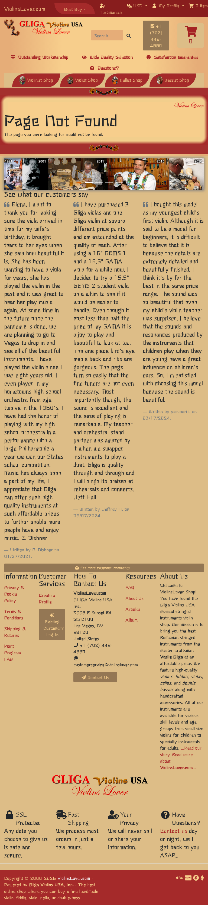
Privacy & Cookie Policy (14, 593)
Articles (132, 609)
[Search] (107, 35)
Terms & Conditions (13, 614)
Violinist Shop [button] (36, 79)
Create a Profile (47, 598)
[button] (137, 5)
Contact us (173, 830)
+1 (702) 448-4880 (156, 36)
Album (131, 619)
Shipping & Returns (15, 631)
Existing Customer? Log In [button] (53, 625)
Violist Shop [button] (82, 79)
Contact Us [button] (95, 677)
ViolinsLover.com (24, 8)
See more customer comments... (104, 567)
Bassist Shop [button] (173, 79)
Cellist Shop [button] (127, 79)
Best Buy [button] (73, 9)
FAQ (129, 587)
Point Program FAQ (12, 652)
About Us (134, 598)
